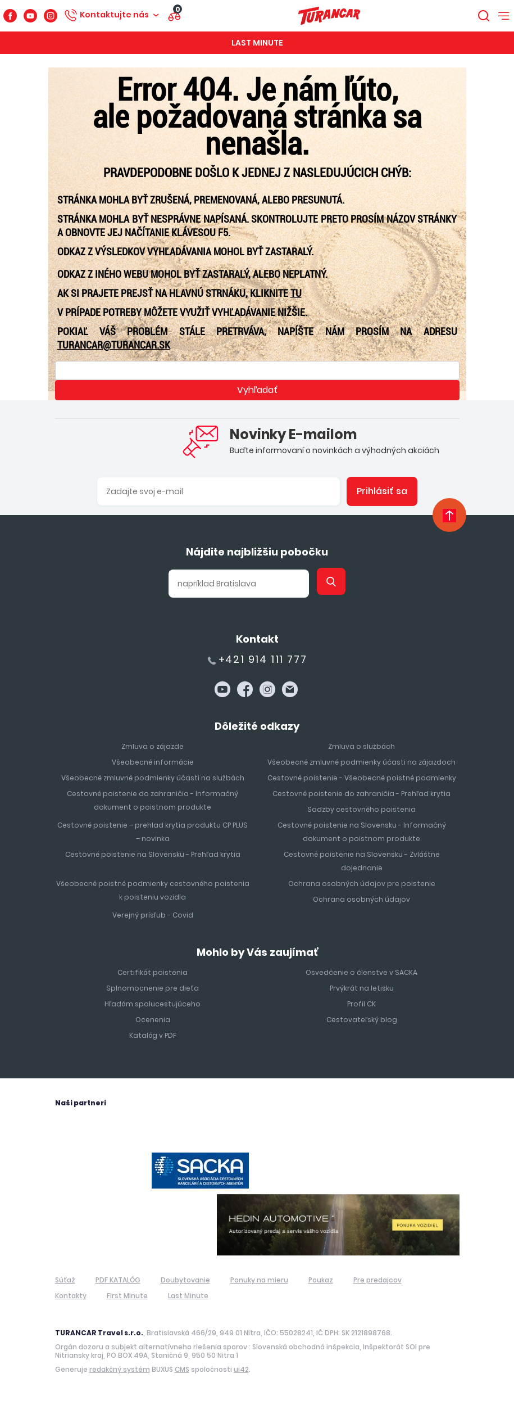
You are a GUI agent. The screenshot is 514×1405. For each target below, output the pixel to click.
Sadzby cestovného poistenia (361, 809)
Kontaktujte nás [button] (114, 14)
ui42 (241, 1369)
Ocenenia (152, 1019)
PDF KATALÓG (117, 1280)
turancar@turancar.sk (113, 345)
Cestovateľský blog (361, 1019)
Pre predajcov (377, 1280)
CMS (182, 1369)
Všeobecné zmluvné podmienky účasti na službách (152, 778)
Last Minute (257, 42)
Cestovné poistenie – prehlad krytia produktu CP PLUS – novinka (152, 831)
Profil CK (361, 1004)
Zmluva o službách (361, 746)
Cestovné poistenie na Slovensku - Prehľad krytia (152, 854)
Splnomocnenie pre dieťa (152, 988)
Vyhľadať (257, 389)
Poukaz (320, 1280)
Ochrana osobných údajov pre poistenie (361, 883)
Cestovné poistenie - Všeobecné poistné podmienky (361, 778)
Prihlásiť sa (382, 491)
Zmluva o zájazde (152, 746)
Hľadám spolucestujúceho (152, 1004)
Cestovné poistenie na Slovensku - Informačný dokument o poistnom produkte (362, 831)
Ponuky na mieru (259, 1280)
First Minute (127, 1295)
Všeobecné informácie (153, 762)
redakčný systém (119, 1369)
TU (296, 293)
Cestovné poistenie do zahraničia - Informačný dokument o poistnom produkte (152, 800)
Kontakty (71, 1295)
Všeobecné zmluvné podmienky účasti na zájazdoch (361, 762)
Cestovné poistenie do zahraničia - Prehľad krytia (361, 793)
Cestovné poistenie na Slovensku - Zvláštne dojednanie (362, 861)
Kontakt (257, 639)
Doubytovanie (185, 1280)
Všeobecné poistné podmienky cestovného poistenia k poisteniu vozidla (152, 890)
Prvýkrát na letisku (362, 988)
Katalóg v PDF (152, 1035)
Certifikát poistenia (152, 972)
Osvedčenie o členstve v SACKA (361, 972)
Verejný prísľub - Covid (152, 915)
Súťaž (65, 1280)
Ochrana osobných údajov (361, 899)
